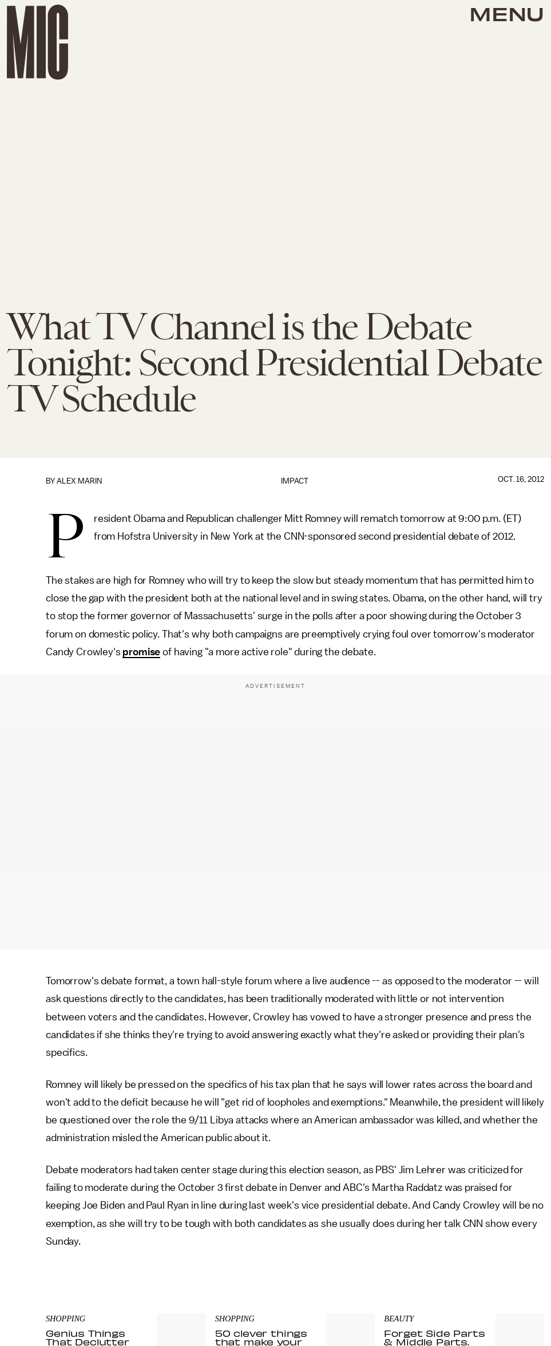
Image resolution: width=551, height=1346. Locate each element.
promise (141, 652)
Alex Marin (79, 481)
